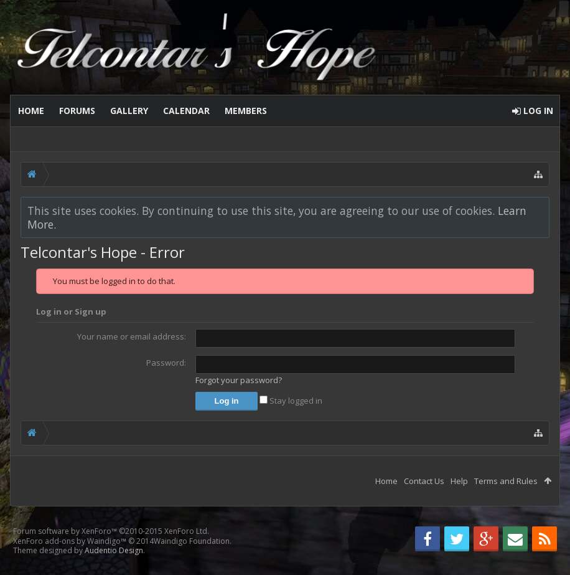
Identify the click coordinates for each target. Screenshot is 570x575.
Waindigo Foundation (192, 541)
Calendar (186, 110)
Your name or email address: (131, 336)
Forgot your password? (238, 380)
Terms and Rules (506, 481)
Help (459, 481)
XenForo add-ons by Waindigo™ (69, 541)
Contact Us (424, 481)
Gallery (129, 110)
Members (246, 110)
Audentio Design (114, 550)
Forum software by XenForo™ (111, 531)
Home (31, 110)
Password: (166, 362)
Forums (77, 110)
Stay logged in (290, 400)
